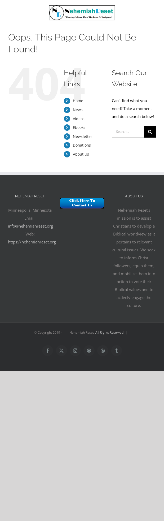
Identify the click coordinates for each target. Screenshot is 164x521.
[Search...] (128, 132)
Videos (79, 118)
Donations (82, 145)
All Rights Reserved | (112, 332)
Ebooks (79, 127)
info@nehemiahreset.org (30, 226)
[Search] (150, 132)
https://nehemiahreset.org (32, 241)
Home (78, 100)
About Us (81, 154)
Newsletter (82, 136)
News (78, 109)
